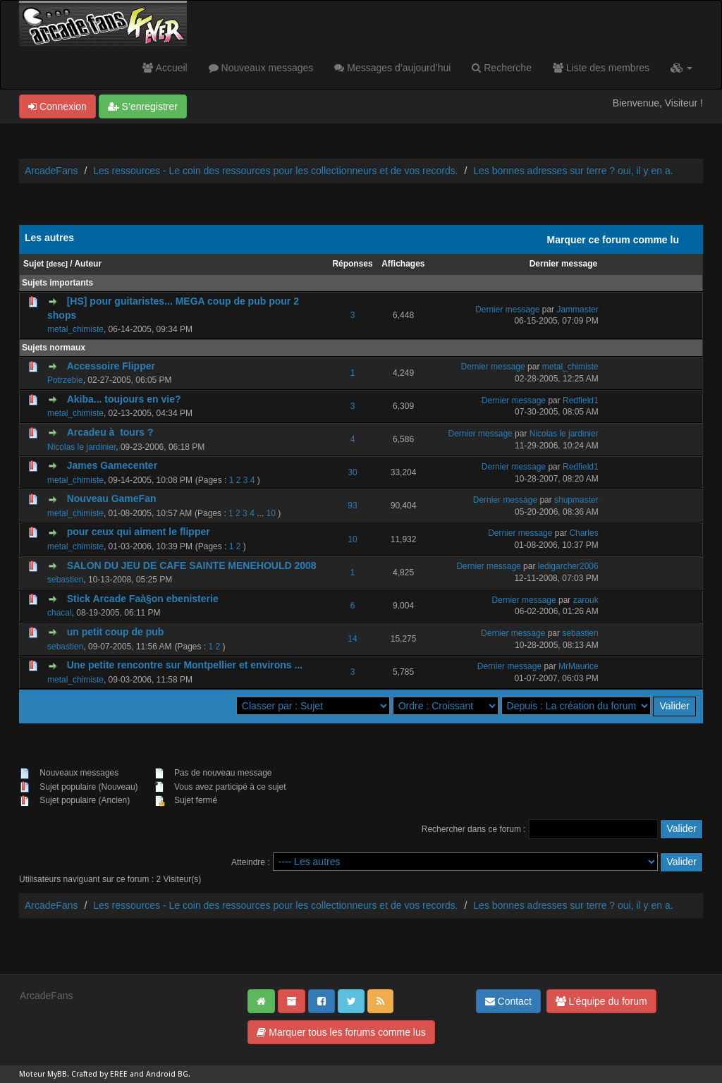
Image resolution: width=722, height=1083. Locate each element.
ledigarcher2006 (568, 566)
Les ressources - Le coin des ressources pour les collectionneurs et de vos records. (275, 170)
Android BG (167, 1074)
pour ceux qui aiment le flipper (138, 531)
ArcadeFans (51, 170)
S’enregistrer (143, 106)
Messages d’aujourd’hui (392, 67)
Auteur (88, 264)
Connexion (57, 106)
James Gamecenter (112, 465)
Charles (583, 533)
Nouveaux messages (261, 67)
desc (57, 264)
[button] (681, 68)
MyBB (57, 1074)
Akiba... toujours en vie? (124, 399)
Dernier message (564, 264)
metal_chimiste (75, 329)
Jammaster (577, 309)
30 (352, 472)
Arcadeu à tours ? (110, 432)
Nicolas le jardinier (81, 447)
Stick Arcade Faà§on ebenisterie (143, 598)
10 (270, 513)
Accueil (164, 67)
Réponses (352, 264)
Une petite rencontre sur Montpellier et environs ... (185, 665)
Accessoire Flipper (111, 366)
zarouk (586, 600)
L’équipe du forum (601, 1001)
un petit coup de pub (115, 631)
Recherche (502, 67)
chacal (59, 613)
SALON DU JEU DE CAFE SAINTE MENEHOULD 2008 (192, 565)
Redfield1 (581, 400)
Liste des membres (601, 67)
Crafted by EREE (99, 1074)
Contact (508, 1001)
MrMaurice (578, 666)
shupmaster (576, 500)
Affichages (402, 264)
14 (352, 639)
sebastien (65, 580)
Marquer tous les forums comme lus (341, 1032)
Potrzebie (65, 380)
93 (352, 505)
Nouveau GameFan (112, 498)
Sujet (33, 264)
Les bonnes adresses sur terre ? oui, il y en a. (573, 170)
